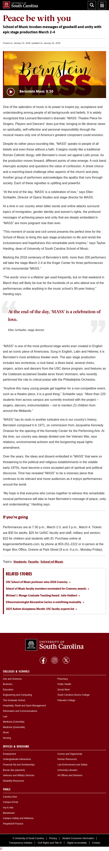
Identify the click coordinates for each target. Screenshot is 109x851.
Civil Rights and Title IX (50, 842)
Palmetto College (66, 700)
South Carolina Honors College (73, 695)
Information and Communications (20, 711)
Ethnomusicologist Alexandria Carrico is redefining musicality (43, 602)
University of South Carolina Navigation (102, 5)
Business (7, 684)
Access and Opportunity (69, 754)
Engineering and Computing (17, 695)
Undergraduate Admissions (17, 759)
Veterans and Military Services (18, 775)
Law (5, 716)
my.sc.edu (8, 807)
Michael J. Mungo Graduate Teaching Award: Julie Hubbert (41, 595)
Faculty (33, 562)
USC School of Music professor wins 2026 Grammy (37, 582)
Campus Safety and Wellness (18, 818)
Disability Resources (13, 780)
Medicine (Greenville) (14, 727)
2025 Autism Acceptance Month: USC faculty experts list (40, 609)
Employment (9, 754)
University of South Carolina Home (20, 5)
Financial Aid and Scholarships (19, 764)
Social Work (63, 689)
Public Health (64, 684)
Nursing (7, 738)
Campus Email (10, 802)
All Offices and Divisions (70, 775)
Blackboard (9, 813)
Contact (96, 842)
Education (8, 689)
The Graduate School (14, 700)
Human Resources (67, 759)
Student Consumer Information (78, 838)
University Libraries (67, 770)
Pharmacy (62, 679)
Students (19, 562)
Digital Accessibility (77, 842)
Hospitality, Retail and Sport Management (24, 705)
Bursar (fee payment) (14, 770)
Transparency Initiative (20, 842)
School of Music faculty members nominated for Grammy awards (46, 588)
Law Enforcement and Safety (72, 764)
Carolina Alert (10, 796)
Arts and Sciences (12, 679)
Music (6, 732)
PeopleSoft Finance (13, 823)
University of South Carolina (29, 838)
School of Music (51, 562)
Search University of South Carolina (92, 5)
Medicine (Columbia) (13, 721)
